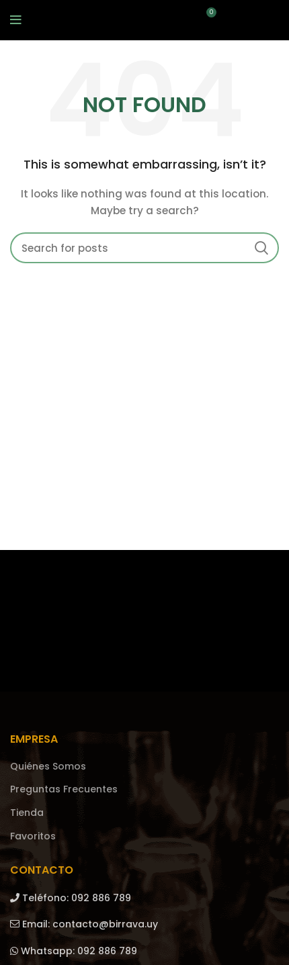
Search (261, 247)
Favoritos (33, 836)
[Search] (144, 247)
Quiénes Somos (48, 766)
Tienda (27, 813)
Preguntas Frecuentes (64, 789)
